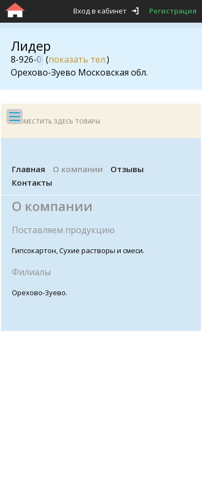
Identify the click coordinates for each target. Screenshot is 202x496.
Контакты (32, 182)
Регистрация (173, 11)
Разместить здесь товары (56, 121)
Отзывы (127, 169)
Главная (28, 169)
